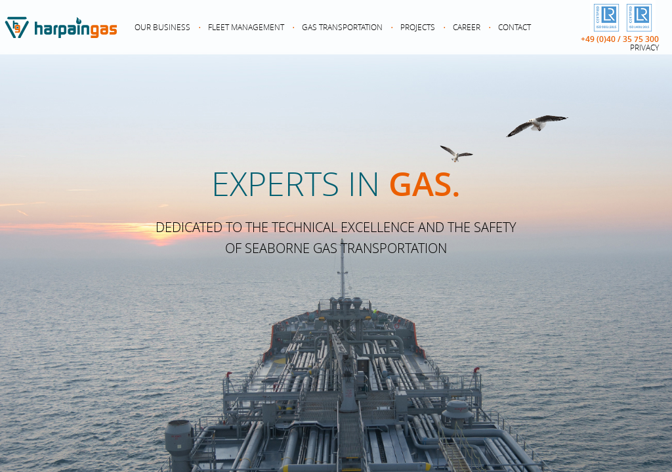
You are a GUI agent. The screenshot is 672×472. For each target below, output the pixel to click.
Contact (514, 27)
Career (466, 27)
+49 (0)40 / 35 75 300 (620, 39)
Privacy (644, 47)
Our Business (162, 27)
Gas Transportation (342, 27)
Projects (417, 27)
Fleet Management (246, 27)
